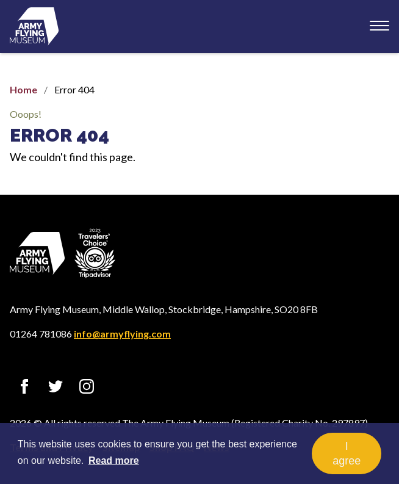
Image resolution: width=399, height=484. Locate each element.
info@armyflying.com (122, 333)
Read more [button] (113, 460)
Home (23, 89)
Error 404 (59, 135)
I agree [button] (346, 453)
